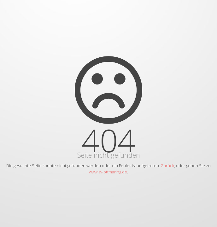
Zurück (167, 165)
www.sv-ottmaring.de (108, 172)
